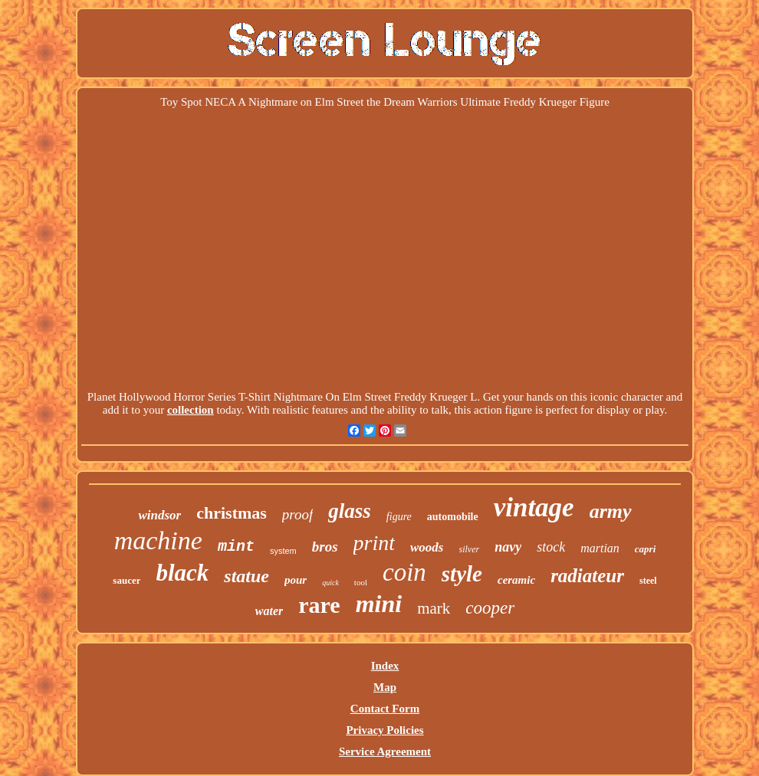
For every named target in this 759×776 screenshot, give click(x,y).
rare (319, 604)
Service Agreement (385, 751)
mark (433, 608)
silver (469, 549)
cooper (489, 607)
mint (236, 546)
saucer (126, 580)
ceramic (516, 580)
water (269, 610)
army (611, 511)
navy (508, 547)
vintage (534, 507)
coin (404, 572)
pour (295, 580)
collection (190, 410)
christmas (231, 512)
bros (325, 547)
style (462, 574)
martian (599, 548)
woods (426, 547)
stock (551, 547)
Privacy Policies (384, 730)
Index (385, 666)
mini (379, 603)
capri (645, 549)
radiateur (587, 575)
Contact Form (384, 708)
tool (360, 582)
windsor (159, 515)
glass (349, 510)
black (182, 572)
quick (330, 582)
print (374, 543)
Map (384, 687)
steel (648, 580)
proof (297, 514)
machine (158, 540)
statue (246, 576)
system (283, 550)
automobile (452, 516)
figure (399, 516)
